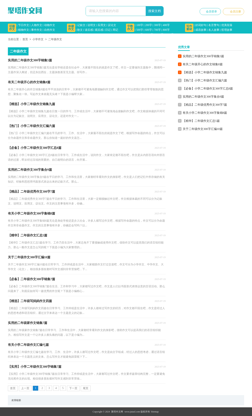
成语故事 (200, 29)
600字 (148, 29)
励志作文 (36, 34)
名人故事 (213, 29)
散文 (80, 29)
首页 (25, 39)
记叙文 (81, 25)
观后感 (99, 29)
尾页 (85, 388)
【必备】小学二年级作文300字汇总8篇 (208, 88)
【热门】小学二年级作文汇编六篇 (205, 80)
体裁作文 (71, 28)
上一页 (25, 388)
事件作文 (36, 29)
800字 (166, 29)
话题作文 (12, 28)
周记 (115, 29)
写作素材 (189, 28)
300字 (157, 25)
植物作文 (23, 29)
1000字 (149, 34)
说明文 (91, 25)
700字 (157, 29)
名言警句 (213, 25)
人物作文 (36, 25)
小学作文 (38, 39)
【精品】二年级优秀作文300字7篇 (205, 104)
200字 (148, 25)
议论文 (112, 25)
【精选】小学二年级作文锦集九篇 (205, 72)
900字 (139, 34)
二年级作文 (55, 39)
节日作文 (23, 25)
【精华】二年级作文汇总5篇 (201, 120)
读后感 (89, 29)
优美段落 (226, 25)
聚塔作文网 (117, 411)
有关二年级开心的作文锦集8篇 (203, 64)
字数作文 (130, 28)
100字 (139, 25)
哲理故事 (226, 29)
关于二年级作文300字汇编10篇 (203, 129)
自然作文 (49, 29)
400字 (166, 25)
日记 (108, 29)
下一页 (73, 388)
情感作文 (23, 34)
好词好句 (200, 25)
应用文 (102, 25)
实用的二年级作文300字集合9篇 (203, 96)
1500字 (170, 34)
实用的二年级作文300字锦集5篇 (203, 56)
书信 (80, 34)
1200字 (159, 34)
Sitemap (154, 411)
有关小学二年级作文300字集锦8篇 (205, 112)
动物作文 (49, 25)
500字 (139, 29)
